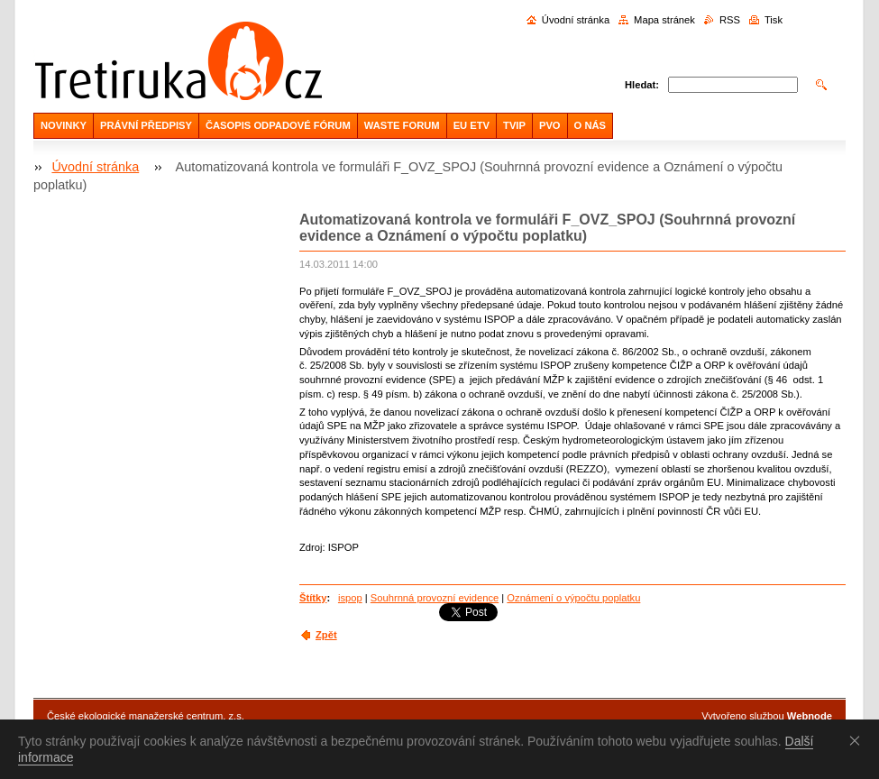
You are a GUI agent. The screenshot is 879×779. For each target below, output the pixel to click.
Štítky (312, 597)
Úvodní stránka (575, 19)
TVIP (514, 125)
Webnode (809, 715)
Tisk (774, 19)
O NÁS (590, 125)
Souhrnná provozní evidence (435, 597)
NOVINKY (64, 125)
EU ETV (471, 125)
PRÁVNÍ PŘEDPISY (146, 125)
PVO (550, 125)
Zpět (326, 634)
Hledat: (642, 84)
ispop (350, 597)
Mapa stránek (664, 19)
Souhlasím (858, 740)
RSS (729, 19)
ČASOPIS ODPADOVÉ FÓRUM (278, 125)
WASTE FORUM (402, 125)
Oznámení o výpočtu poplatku (573, 597)
